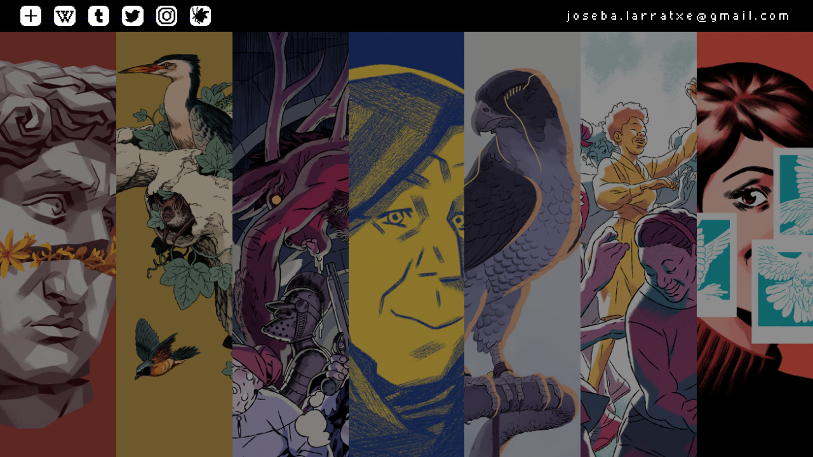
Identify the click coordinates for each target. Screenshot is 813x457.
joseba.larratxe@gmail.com (680, 15)
